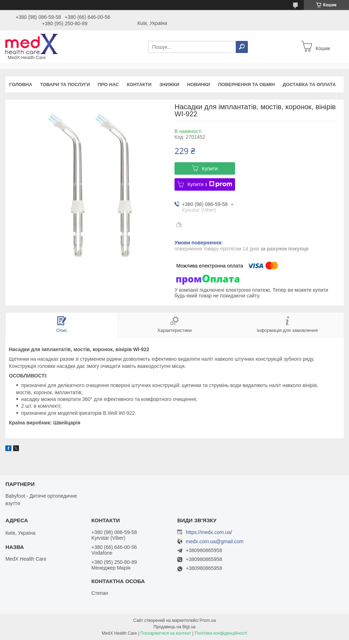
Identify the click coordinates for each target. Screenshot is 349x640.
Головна (20, 84)
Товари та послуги (65, 84)
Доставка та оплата (309, 84)
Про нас (108, 84)
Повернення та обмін (246, 84)
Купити (210, 168)
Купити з (209, 184)
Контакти (139, 84)
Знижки (169, 84)
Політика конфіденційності (221, 633)
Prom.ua (208, 620)
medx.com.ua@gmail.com (215, 541)
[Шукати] (242, 47)
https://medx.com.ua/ (209, 532)
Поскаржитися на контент (165, 633)
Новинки (198, 84)
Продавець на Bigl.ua (174, 626)
